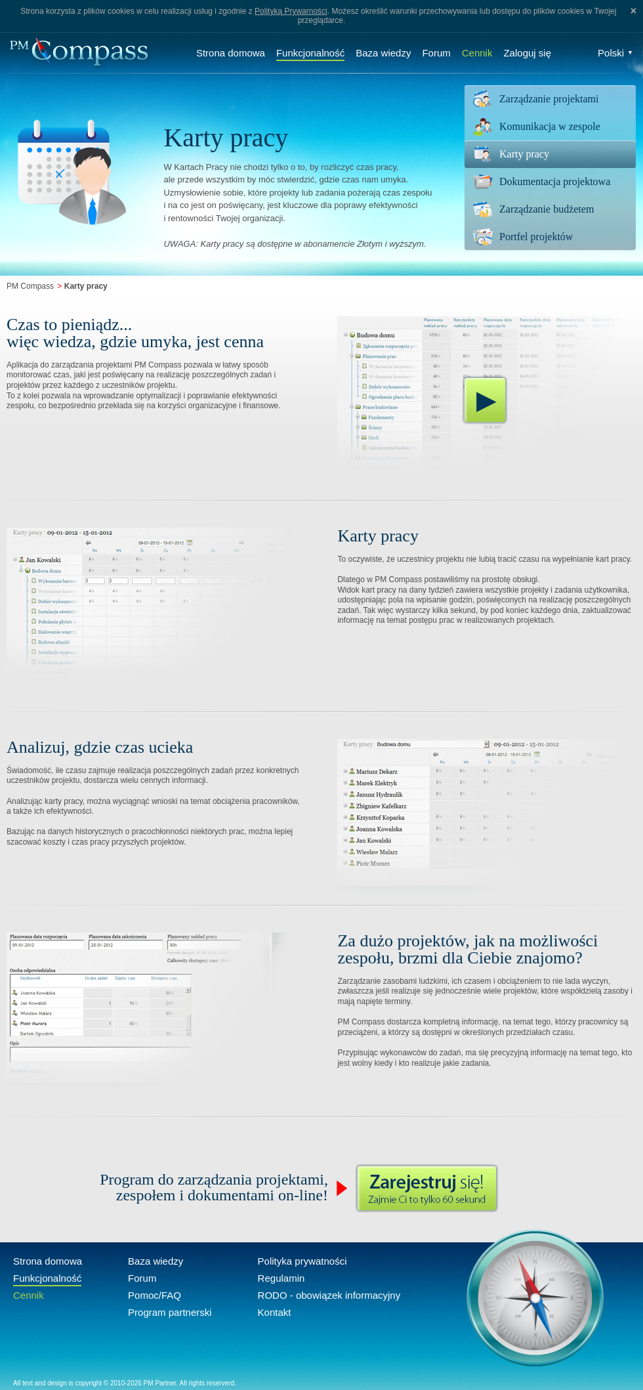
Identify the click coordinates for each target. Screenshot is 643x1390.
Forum (436, 52)
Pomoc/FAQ (154, 1295)
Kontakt (274, 1312)
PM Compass (30, 286)
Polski (615, 52)
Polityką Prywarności (291, 11)
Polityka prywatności (302, 1261)
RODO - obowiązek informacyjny (329, 1295)
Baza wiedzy (383, 52)
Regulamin (281, 1278)
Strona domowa (230, 52)
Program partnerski (170, 1312)
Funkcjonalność (310, 52)
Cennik (477, 52)
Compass (79, 53)
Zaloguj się (527, 52)
